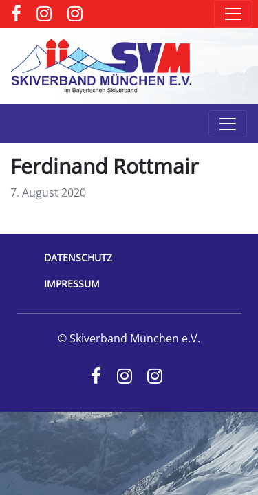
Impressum (72, 283)
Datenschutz (78, 257)
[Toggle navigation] (233, 14)
